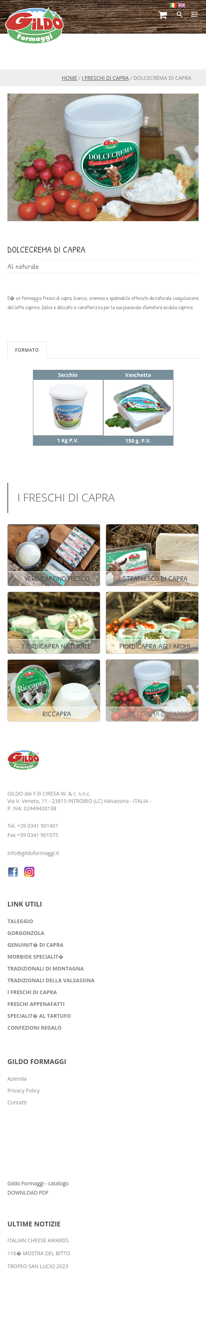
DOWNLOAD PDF (27, 1192)
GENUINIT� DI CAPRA (35, 944)
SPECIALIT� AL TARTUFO (39, 1015)
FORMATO (27, 350)
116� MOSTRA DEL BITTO (38, 1253)
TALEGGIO (20, 921)
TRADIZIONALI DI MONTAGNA (45, 968)
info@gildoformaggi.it (33, 853)
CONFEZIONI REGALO (34, 1027)
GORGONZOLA (25, 932)
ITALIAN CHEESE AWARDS (38, 1240)
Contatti (17, 1102)
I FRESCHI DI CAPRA (105, 77)
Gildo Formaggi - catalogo (38, 1183)
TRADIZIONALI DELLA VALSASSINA (51, 980)
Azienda (17, 1078)
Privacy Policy (23, 1090)
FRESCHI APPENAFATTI (36, 1003)
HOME (69, 77)
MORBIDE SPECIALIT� (35, 956)
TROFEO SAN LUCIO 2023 (37, 1266)
